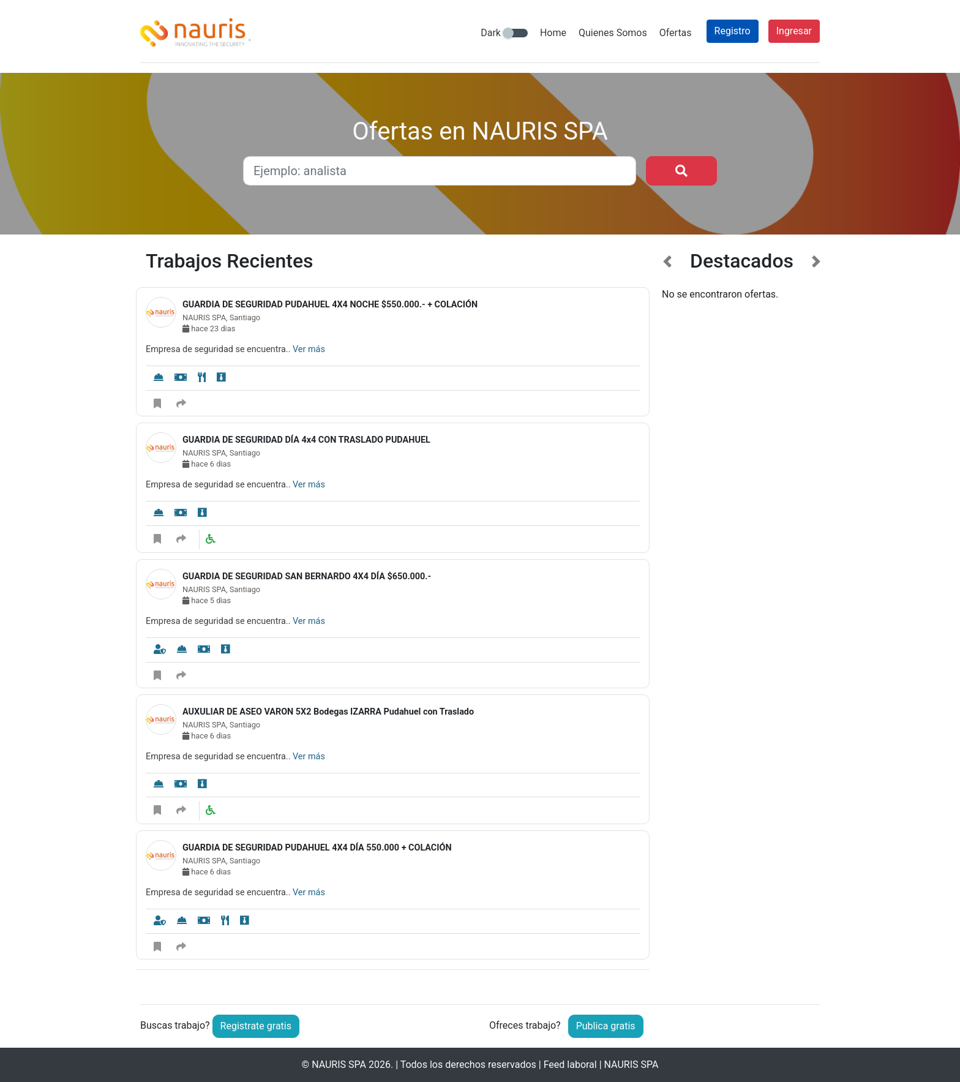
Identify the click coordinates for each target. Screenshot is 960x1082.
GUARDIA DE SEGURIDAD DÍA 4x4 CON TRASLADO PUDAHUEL (306, 440)
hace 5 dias (206, 600)
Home (553, 33)
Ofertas (675, 33)
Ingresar (794, 31)
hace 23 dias (208, 328)
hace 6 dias (206, 463)
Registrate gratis (255, 1026)
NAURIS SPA (339, 1064)
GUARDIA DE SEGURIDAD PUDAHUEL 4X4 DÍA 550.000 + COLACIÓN (317, 848)
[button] (667, 617)
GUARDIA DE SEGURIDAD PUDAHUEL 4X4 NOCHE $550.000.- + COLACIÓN (330, 304)
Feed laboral (570, 1064)
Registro (732, 31)
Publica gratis (606, 1026)
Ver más (309, 349)
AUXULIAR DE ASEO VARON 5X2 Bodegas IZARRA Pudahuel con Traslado (328, 712)
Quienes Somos (613, 33)
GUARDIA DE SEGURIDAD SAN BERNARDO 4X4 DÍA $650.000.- (306, 576)
